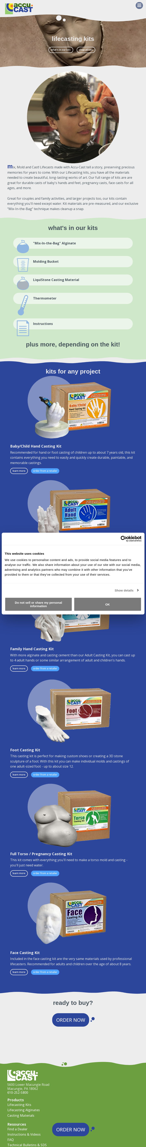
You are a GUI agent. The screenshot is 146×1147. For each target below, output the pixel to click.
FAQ (10, 1139)
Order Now (70, 1019)
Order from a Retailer (45, 471)
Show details (124, 590)
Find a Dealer (17, 1129)
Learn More (19, 471)
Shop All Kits (86, 49)
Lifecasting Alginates (23, 1110)
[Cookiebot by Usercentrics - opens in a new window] (123, 539)
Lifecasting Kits (19, 1104)
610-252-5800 (17, 1092)
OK (107, 604)
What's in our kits (61, 49)
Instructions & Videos (24, 1134)
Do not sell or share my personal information (38, 604)
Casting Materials (20, 1115)
